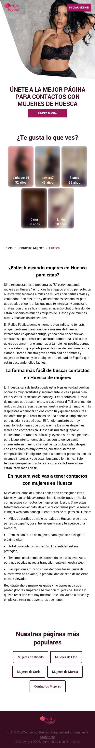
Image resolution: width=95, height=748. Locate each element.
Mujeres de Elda (66, 657)
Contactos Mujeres (47, 686)
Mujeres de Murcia (65, 672)
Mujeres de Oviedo (31, 657)
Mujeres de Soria (29, 672)
